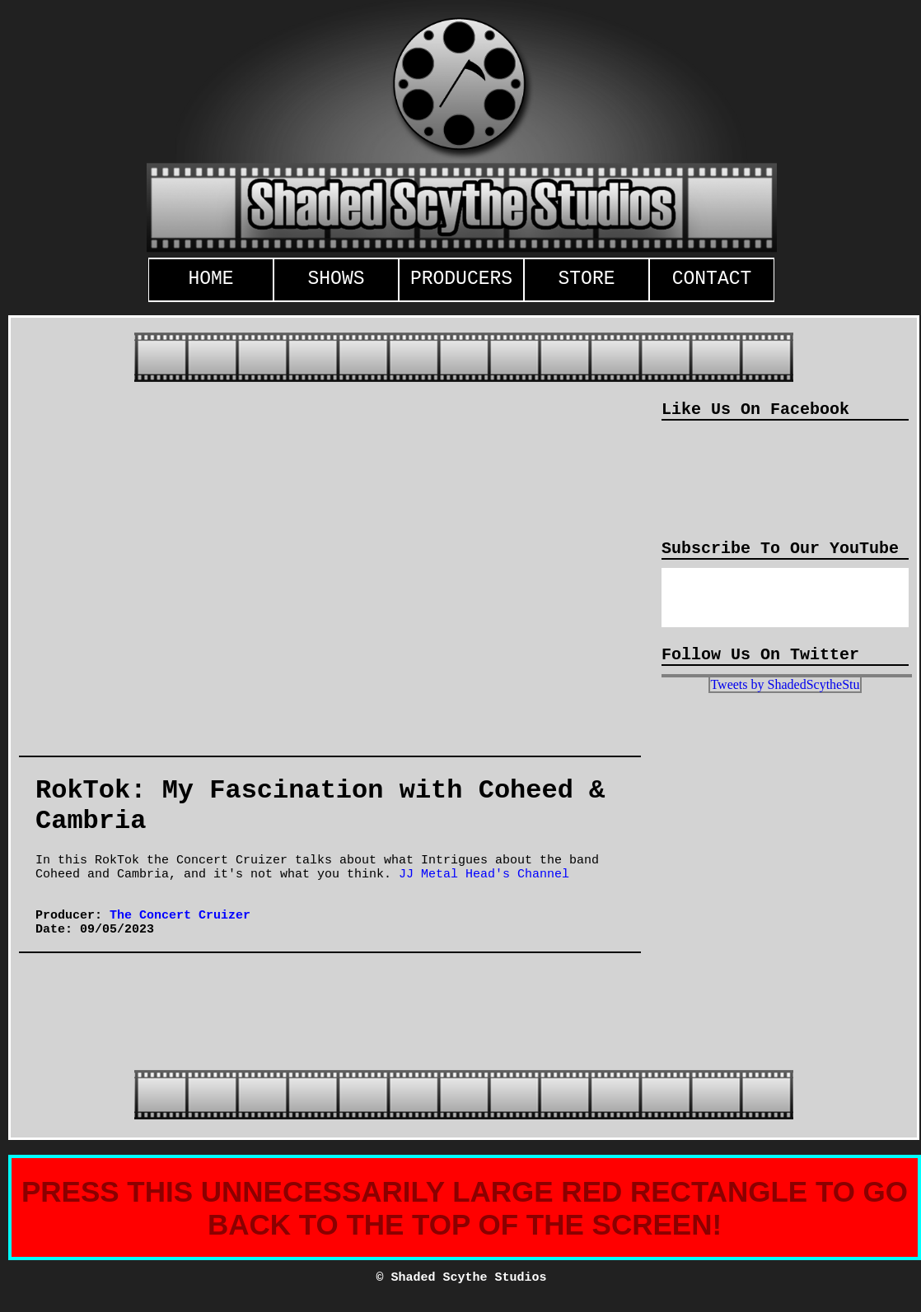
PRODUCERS (461, 279)
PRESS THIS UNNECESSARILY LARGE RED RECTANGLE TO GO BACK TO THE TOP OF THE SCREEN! (464, 1207)
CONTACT (712, 279)
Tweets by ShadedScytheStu (784, 684)
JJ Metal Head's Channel (484, 875)
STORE (586, 279)
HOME (210, 279)
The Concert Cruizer (180, 916)
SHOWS (335, 279)
